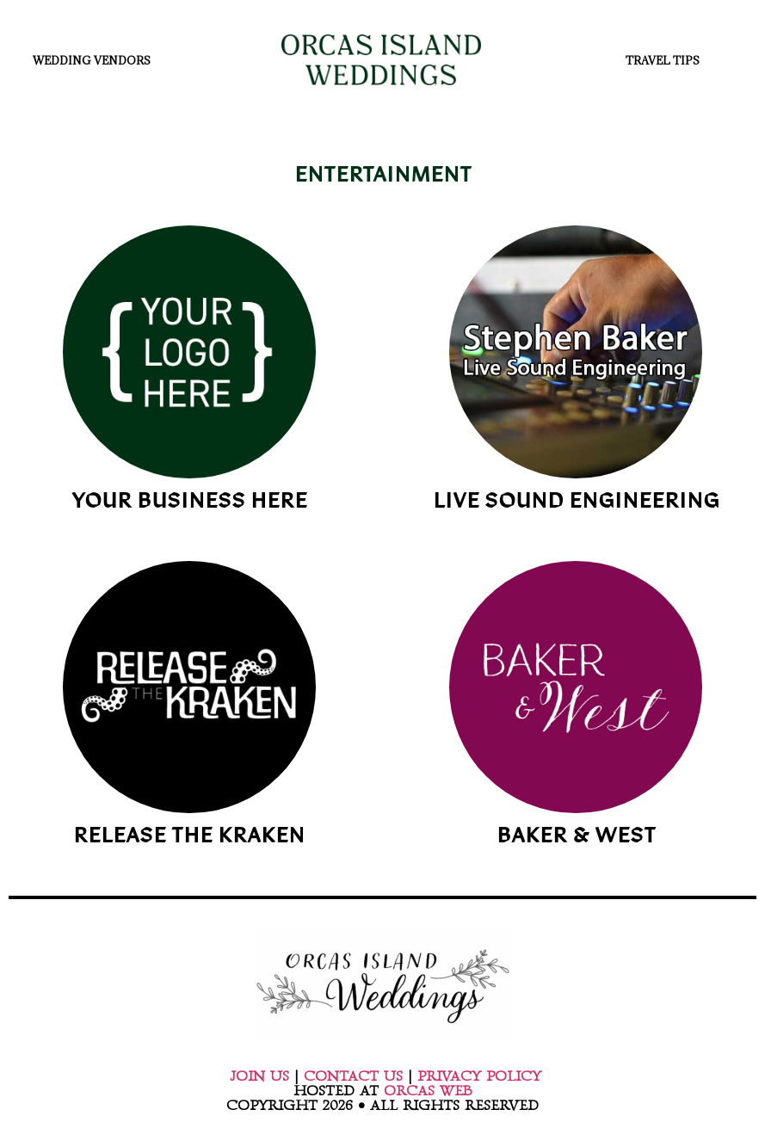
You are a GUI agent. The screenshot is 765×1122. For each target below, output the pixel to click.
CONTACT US (353, 1076)
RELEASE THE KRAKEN (189, 838)
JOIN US (259, 1076)
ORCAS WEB (428, 1091)
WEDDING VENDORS (96, 60)
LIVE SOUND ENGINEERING (576, 503)
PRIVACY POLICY (479, 1076)
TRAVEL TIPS (667, 60)
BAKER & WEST (576, 838)
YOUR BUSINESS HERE (189, 503)
